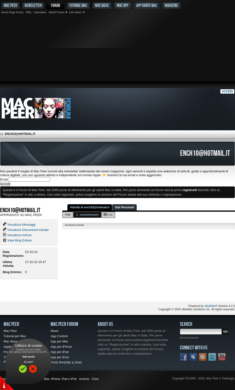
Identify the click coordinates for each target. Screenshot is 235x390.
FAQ (28, 12)
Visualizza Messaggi (19, 224)
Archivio (84, 379)
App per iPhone (61, 346)
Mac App (122, 5)
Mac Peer (10, 331)
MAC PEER (10, 5)
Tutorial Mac (78, 5)
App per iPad (60, 352)
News (55, 331)
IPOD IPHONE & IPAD (66, 362)
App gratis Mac (146, 5)
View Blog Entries (17, 240)
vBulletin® (210, 306)
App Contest (59, 336)
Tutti (67, 214)
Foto (110, 215)
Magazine (171, 5)
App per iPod (60, 357)
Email (4, 179)
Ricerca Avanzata (189, 337)
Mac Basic (102, 5)
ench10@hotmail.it (89, 215)
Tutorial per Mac (15, 336)
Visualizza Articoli (17, 235)
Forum (55, 5)
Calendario (40, 12)
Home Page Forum (12, 12)
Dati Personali (124, 207)
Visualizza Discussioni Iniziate (26, 230)
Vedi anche (28, 356)
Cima (95, 379)
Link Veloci (75, 12)
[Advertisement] (117, 51)
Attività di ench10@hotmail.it (89, 207)
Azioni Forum (56, 12)
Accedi (227, 91)
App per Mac (59, 341)
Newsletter (33, 5)
